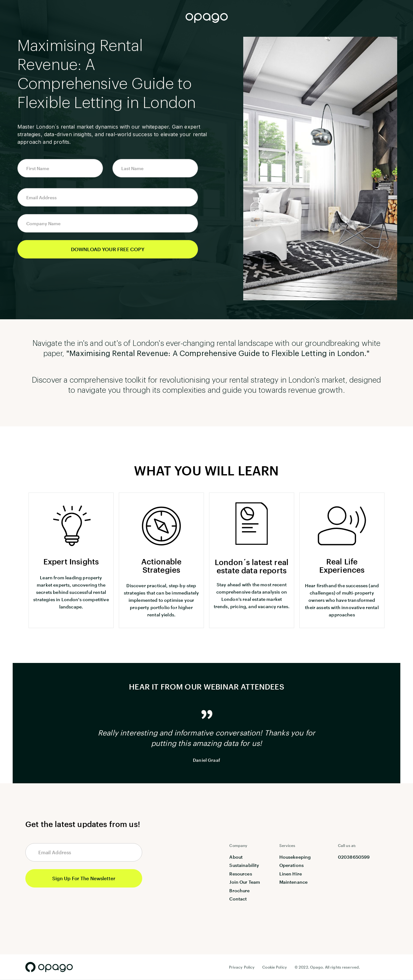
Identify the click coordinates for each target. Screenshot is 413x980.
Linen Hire (290, 873)
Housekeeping (295, 857)
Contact (238, 898)
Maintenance (293, 882)
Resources (240, 873)
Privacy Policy (242, 967)
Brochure (239, 890)
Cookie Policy (274, 967)
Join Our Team (244, 882)
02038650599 (354, 857)
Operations (291, 865)
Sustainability (244, 865)
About (236, 857)
